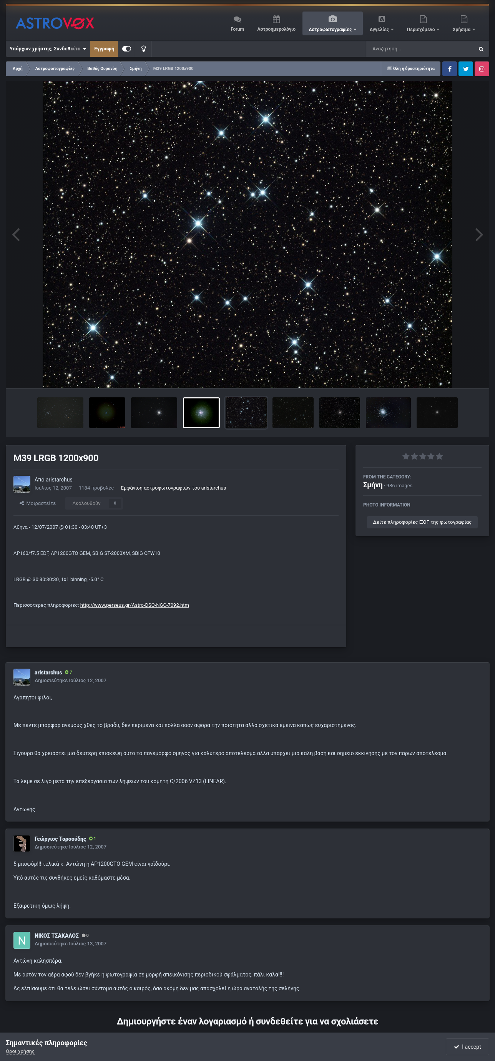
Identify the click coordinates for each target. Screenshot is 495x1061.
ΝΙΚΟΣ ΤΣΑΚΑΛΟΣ (57, 936)
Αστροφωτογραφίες (331, 29)
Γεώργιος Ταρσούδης (60, 839)
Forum (237, 29)
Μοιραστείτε (38, 503)
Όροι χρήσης (20, 1051)
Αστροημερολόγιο (276, 29)
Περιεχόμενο (421, 29)
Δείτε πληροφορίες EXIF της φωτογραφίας (422, 522)
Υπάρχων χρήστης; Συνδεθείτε (48, 49)
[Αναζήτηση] (404, 49)
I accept (467, 1047)
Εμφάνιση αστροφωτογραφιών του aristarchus (173, 488)
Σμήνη (373, 485)
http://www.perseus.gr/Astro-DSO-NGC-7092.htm (134, 605)
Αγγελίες (380, 29)
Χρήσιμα (462, 29)
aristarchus (59, 480)
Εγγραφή (104, 48)
